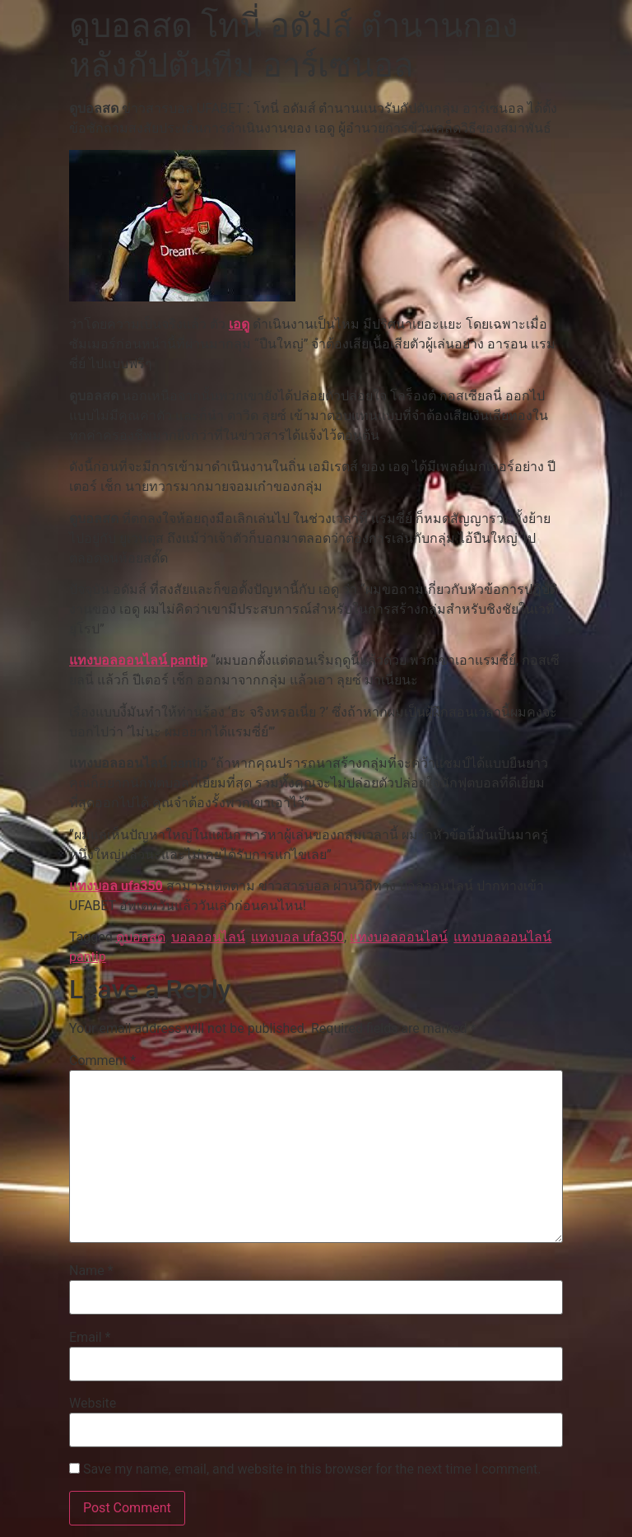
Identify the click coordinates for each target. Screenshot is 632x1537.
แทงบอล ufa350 (116, 886)
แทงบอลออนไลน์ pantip (138, 660)
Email (89, 1337)
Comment (102, 1060)
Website (92, 1403)
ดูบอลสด (140, 937)
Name (91, 1271)
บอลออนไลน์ (208, 937)
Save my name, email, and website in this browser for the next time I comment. (312, 1469)
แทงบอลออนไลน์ (399, 937)
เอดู (239, 324)
